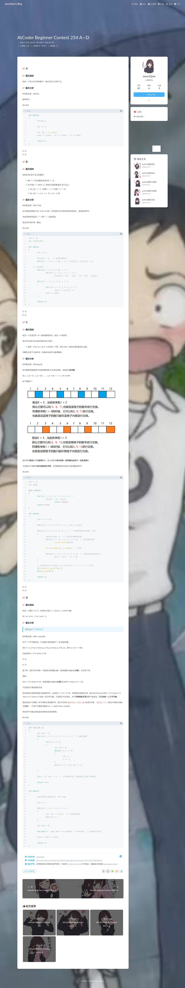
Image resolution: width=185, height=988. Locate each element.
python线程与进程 (149, 182)
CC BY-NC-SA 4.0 (74, 864)
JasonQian (40, 856)
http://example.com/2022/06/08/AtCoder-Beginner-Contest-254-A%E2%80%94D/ (69, 860)
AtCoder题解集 (29, 871)
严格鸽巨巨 (38, 629)
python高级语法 (148, 164)
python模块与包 (148, 200)
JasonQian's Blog (110, 864)
